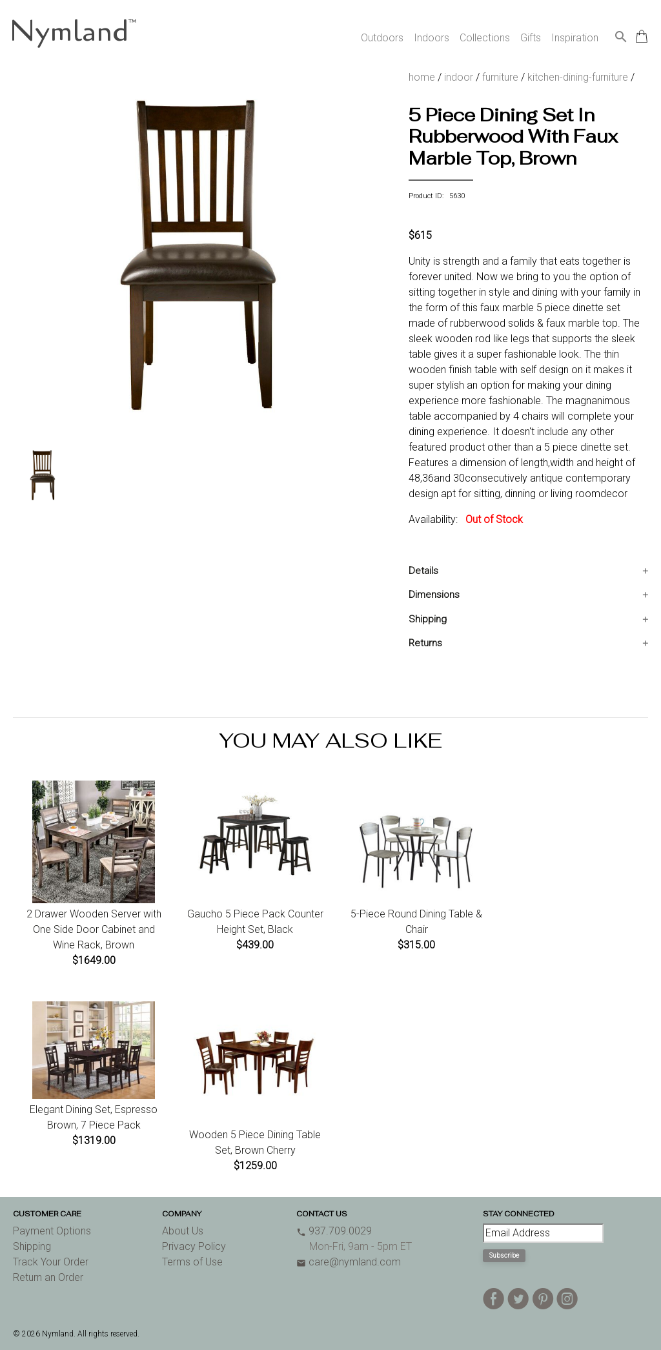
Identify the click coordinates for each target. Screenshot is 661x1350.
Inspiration (574, 38)
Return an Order (48, 1277)
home (422, 77)
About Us (182, 1231)
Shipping (428, 619)
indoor (458, 77)
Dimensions (434, 594)
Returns (425, 643)
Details (423, 571)
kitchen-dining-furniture (577, 77)
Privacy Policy (194, 1246)
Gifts (530, 38)
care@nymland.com (348, 1262)
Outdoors (382, 38)
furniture (500, 77)
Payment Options (52, 1231)
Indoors (431, 38)
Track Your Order (50, 1262)
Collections (485, 38)
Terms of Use (192, 1262)
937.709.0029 (334, 1231)
